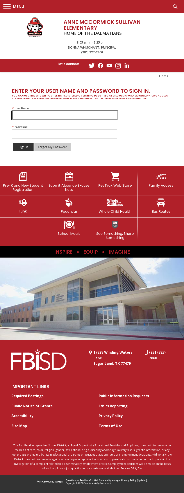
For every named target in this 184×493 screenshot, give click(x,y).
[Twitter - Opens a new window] (91, 65)
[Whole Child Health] (115, 206)
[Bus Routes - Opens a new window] (161, 206)
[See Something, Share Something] (115, 230)
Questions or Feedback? (78, 480)
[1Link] (23, 206)
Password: (19, 126)
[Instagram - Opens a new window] (118, 65)
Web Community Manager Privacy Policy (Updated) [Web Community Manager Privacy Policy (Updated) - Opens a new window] (120, 480)
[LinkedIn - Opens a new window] (126, 65)
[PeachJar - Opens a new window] (69, 206)
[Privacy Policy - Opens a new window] (135, 416)
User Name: (20, 108)
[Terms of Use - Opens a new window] (135, 426)
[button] (13, 7)
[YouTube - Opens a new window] (109, 65)
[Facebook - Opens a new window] (100, 65)
